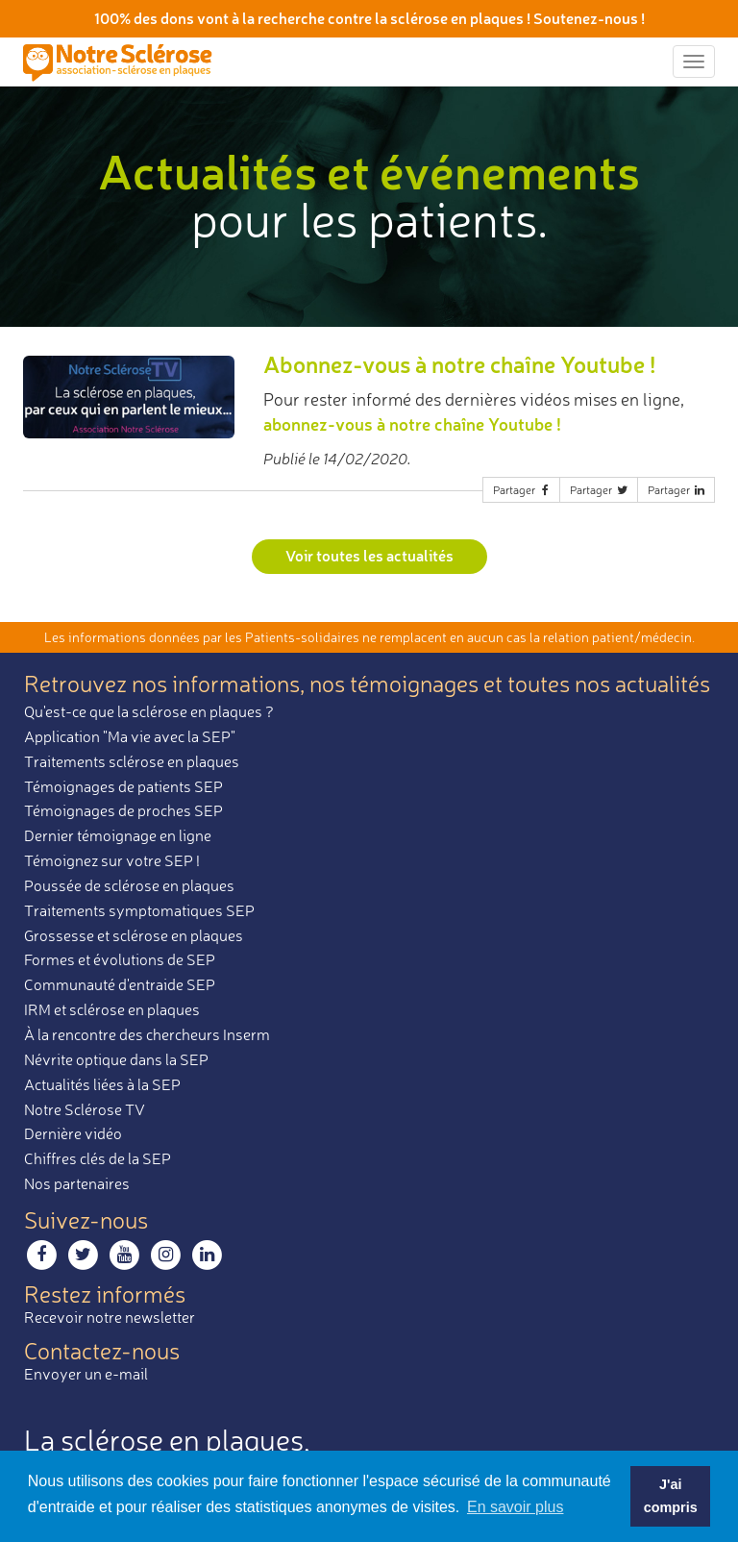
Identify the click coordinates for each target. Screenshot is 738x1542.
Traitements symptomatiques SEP (139, 910)
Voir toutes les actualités (369, 555)
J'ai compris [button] (671, 1496)
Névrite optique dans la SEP (116, 1059)
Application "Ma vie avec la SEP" (129, 736)
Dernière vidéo (73, 1133)
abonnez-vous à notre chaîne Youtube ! (412, 423)
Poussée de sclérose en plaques (129, 885)
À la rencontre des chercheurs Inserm (147, 1034)
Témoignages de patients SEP (123, 786)
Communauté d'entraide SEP (119, 984)
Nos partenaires (77, 1183)
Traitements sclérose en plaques (131, 761)
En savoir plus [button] (515, 1507)
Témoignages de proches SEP (123, 810)
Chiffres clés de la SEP (97, 1158)
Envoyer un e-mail (86, 1373)
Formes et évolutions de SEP (119, 959)
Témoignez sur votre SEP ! (112, 860)
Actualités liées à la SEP (102, 1084)
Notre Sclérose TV (84, 1109)
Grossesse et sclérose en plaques (133, 935)
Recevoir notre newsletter (109, 1317)
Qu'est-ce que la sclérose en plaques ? (149, 711)
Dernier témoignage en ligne (117, 835)
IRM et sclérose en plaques (112, 1009)
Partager (523, 490)
